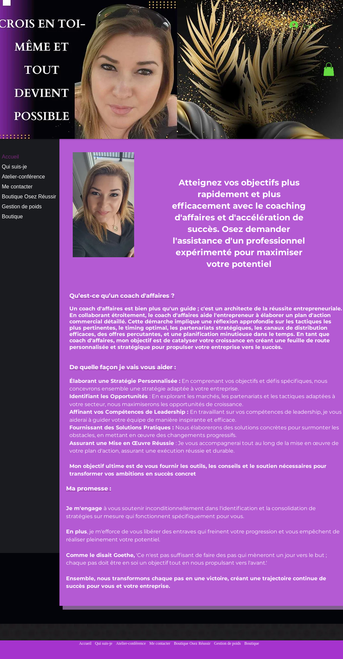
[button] (328, 69)
